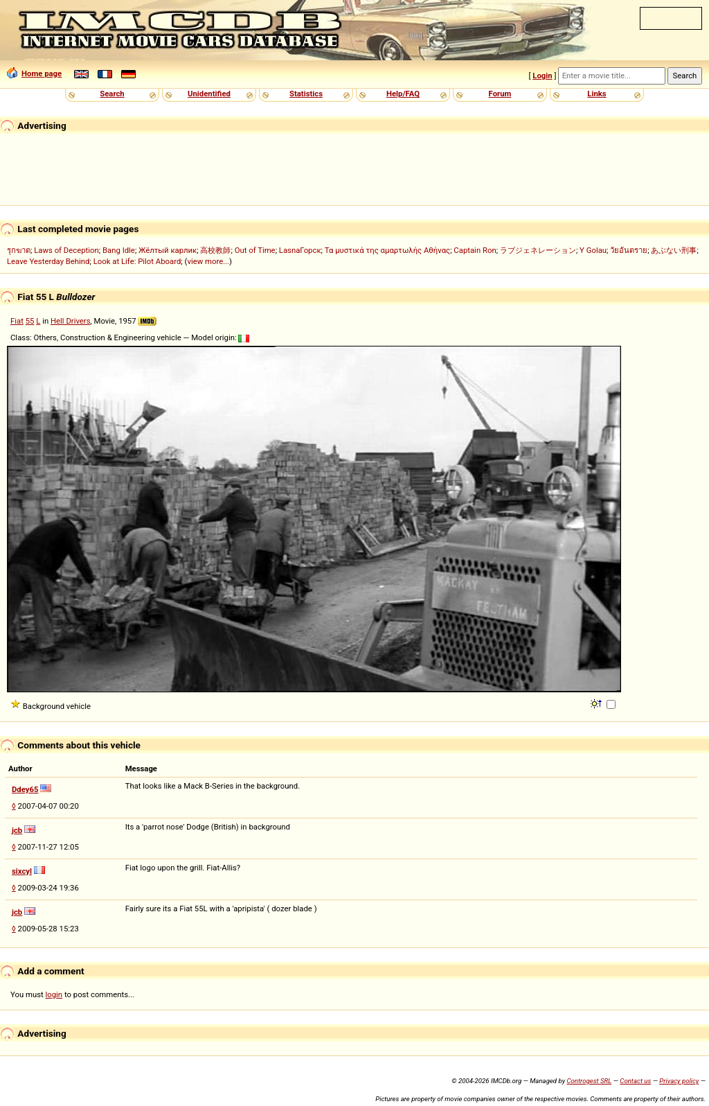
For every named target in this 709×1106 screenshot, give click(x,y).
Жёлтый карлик (167, 250)
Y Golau (593, 250)
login (54, 994)
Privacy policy (679, 1081)
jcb (17, 830)
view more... (208, 261)
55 (30, 321)
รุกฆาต (18, 250)
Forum (500, 93)
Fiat (17, 321)
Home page (34, 73)
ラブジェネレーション (538, 250)
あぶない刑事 (674, 250)
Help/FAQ (403, 93)
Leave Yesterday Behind (48, 261)
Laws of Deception (66, 250)
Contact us (635, 1081)
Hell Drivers (71, 321)
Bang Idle (118, 250)
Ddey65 (25, 789)
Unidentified (209, 93)
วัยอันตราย (628, 250)
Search (112, 93)
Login (542, 75)
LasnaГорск (300, 250)
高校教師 (215, 250)
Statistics (306, 93)
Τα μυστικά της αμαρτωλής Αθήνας (387, 250)
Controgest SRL (588, 1081)
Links (596, 93)
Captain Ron (475, 250)
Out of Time (255, 250)
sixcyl (22, 871)
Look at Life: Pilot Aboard (137, 261)
